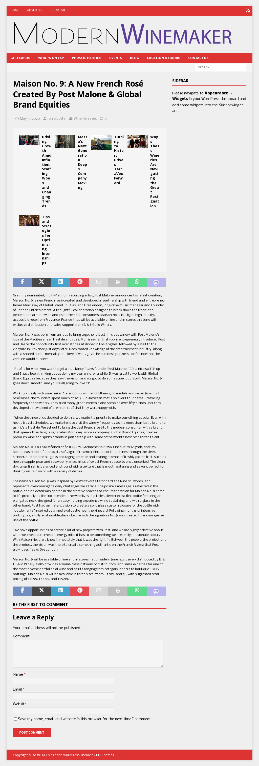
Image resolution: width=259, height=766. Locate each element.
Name (18, 674)
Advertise (35, 10)
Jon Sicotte (56, 118)
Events (115, 57)
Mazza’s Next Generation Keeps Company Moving (83, 161)
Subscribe (59, 10)
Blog (134, 57)
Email (18, 689)
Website (20, 704)
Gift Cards (20, 57)
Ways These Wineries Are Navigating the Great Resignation (154, 171)
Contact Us (198, 57)
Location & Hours (163, 57)
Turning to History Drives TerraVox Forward (119, 159)
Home (14, 10)
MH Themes (105, 754)
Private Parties (86, 57)
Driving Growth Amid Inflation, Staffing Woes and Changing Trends (46, 171)
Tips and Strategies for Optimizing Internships (46, 239)
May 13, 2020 (30, 118)
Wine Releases (85, 118)
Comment (21, 636)
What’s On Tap (51, 57)
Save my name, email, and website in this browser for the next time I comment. (85, 719)
